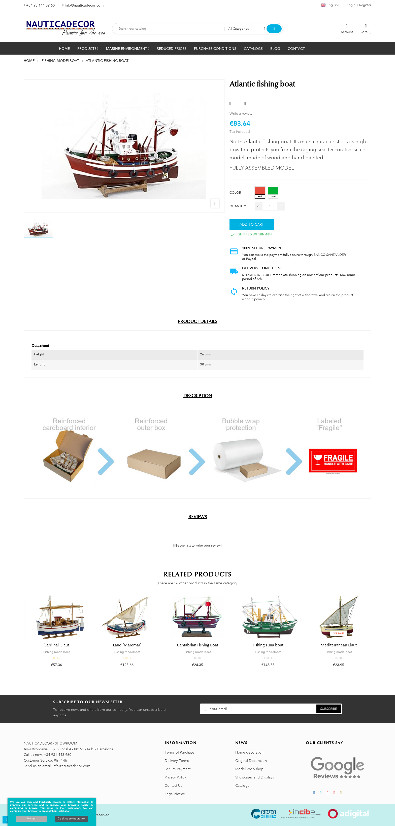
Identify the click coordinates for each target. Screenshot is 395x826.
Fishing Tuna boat (268, 645)
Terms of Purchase (179, 752)
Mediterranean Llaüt (339, 645)
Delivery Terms (177, 760)
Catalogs (242, 785)
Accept (31, 818)
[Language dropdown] (330, 5)
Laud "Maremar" (127, 645)
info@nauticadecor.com (84, 5)
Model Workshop (249, 769)
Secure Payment (177, 769)
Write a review (240, 113)
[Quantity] (269, 206)
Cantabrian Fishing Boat (197, 645)
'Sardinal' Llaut (56, 645)
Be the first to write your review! (197, 546)
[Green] (273, 193)
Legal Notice (175, 794)
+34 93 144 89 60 (40, 5)
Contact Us (173, 785)
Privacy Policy (175, 777)
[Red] (260, 193)
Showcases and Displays (254, 777)
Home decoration (249, 752)
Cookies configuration (71, 818)
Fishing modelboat (56, 652)
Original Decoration (251, 760)
